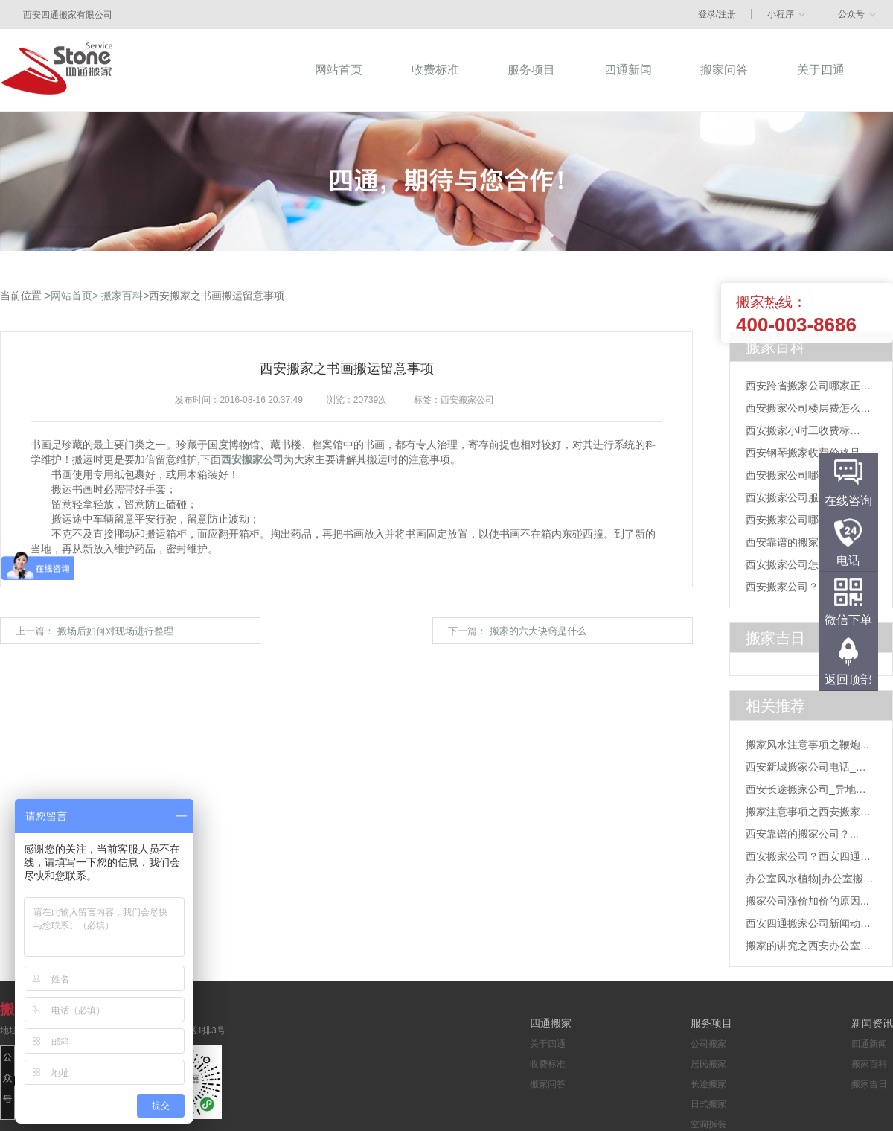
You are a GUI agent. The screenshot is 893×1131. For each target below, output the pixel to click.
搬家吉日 (869, 1084)
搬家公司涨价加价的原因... (807, 901)
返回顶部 (848, 679)
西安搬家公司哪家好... (797, 520)
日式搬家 (708, 1104)
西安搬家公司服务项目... (802, 497)
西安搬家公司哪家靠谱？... (807, 475)
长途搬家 (708, 1084)
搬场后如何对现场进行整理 (115, 631)
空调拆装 (708, 1124)
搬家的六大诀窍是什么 (538, 631)
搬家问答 (548, 1084)
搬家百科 (122, 296)
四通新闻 (869, 1044)
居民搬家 (708, 1064)
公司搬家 (708, 1044)
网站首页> (74, 296)
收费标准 (548, 1064)
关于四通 (548, 1044)
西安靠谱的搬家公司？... (802, 542)
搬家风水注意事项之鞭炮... (807, 745)
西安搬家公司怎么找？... (802, 564)
